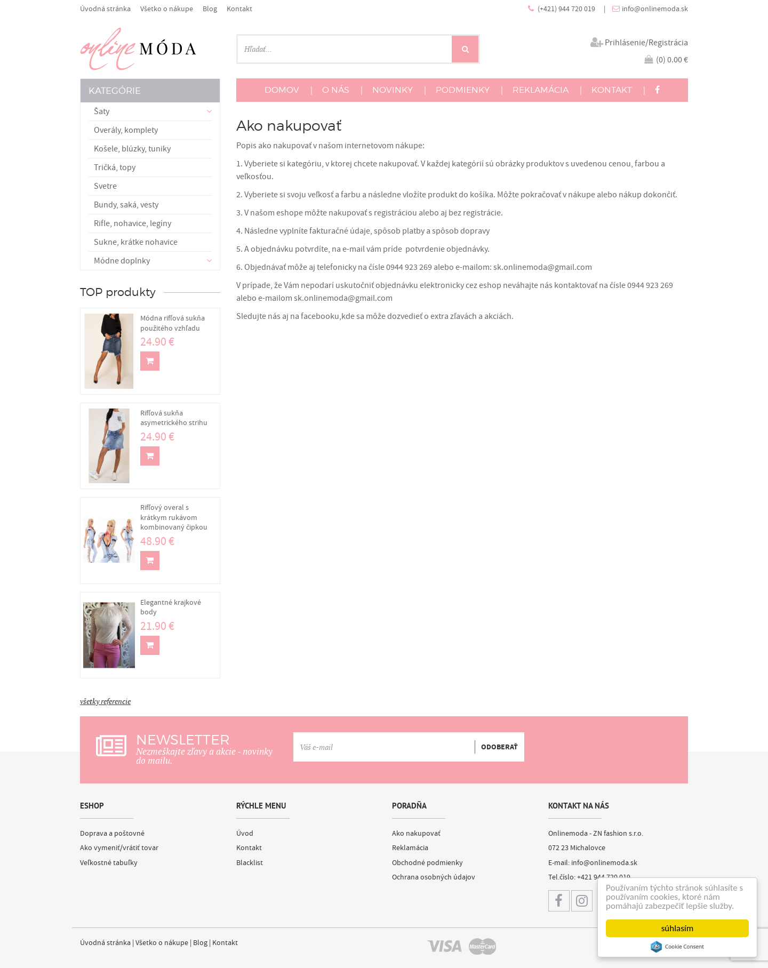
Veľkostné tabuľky (109, 863)
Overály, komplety (126, 130)
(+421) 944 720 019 (567, 9)
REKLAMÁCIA (541, 90)
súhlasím (677, 928)
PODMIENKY (463, 90)
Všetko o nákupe (166, 9)
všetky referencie (105, 701)
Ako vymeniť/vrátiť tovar (119, 848)
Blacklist (249, 863)
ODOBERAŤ (499, 747)
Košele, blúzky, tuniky (132, 148)
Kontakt (239, 9)
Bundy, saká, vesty (126, 204)
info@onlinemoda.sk (655, 9)
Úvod (244, 833)
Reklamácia (410, 848)
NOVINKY (392, 90)
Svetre (105, 186)
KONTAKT (611, 90)
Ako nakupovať (416, 833)
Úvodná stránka (105, 9)
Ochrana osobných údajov (433, 877)
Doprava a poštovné (112, 833)
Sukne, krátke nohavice (136, 242)
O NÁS (335, 90)
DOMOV (282, 90)
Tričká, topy (114, 167)
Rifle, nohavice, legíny (132, 223)
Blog (210, 9)
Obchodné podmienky (427, 863)
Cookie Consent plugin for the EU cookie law (677, 947)
